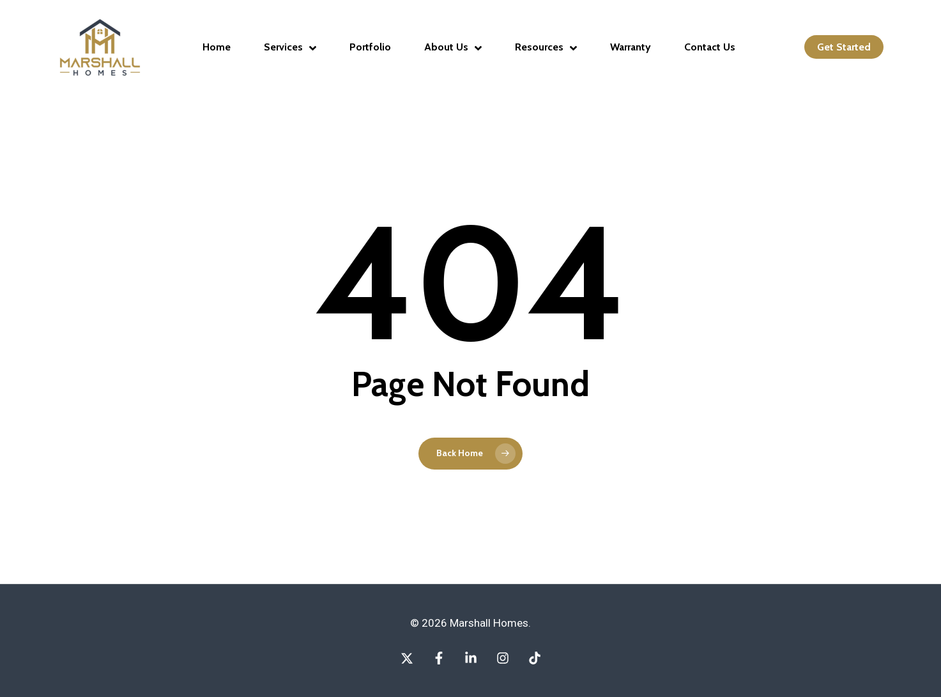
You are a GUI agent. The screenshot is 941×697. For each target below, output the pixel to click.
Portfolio (370, 47)
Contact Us (709, 47)
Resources (546, 47)
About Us (453, 47)
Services (290, 47)
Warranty (630, 47)
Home (217, 47)
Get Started (844, 47)
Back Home (459, 453)
